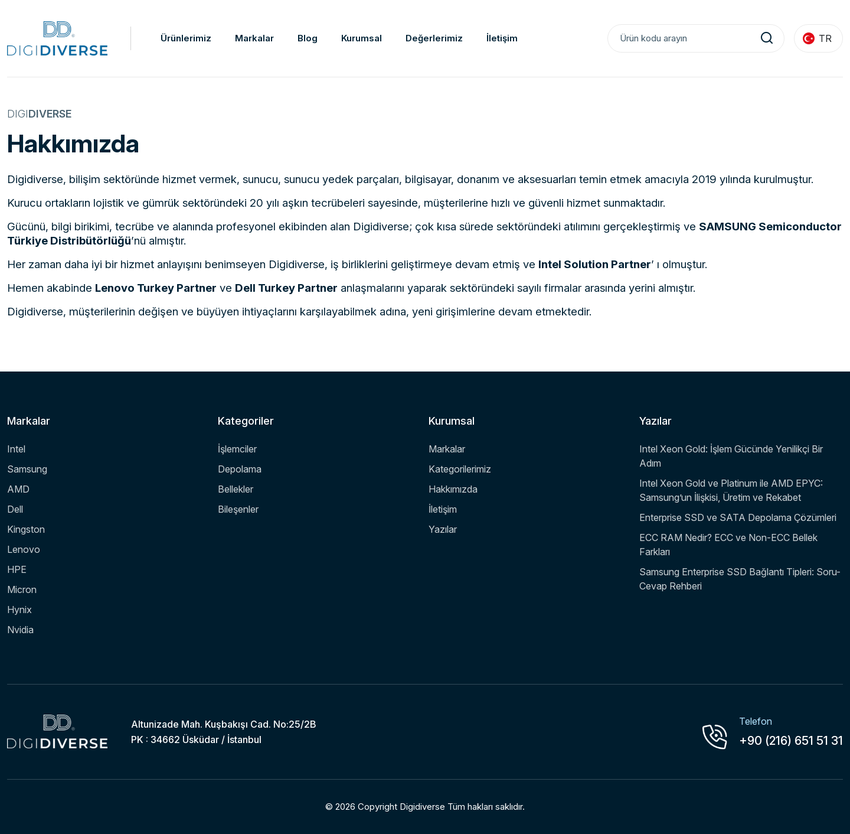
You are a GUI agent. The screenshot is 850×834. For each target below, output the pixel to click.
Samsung (27, 469)
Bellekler (235, 489)
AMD (18, 489)
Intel (16, 449)
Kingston (26, 529)
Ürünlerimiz (186, 38)
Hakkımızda (453, 489)
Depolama (239, 469)
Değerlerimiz (434, 38)
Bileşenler (238, 509)
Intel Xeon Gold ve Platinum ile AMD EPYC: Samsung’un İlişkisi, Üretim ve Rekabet (731, 490)
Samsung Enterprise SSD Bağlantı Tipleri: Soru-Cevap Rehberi (740, 579)
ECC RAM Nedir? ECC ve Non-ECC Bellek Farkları (728, 545)
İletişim (502, 38)
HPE (17, 569)
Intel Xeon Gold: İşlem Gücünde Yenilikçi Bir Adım (731, 456)
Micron (22, 589)
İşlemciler (237, 449)
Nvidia (20, 630)
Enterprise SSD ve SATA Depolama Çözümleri (737, 517)
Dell (15, 509)
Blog (308, 38)
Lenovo (23, 549)
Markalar (254, 38)
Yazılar (443, 529)
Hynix (19, 609)
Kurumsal (361, 38)
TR (817, 38)
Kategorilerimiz (460, 469)
